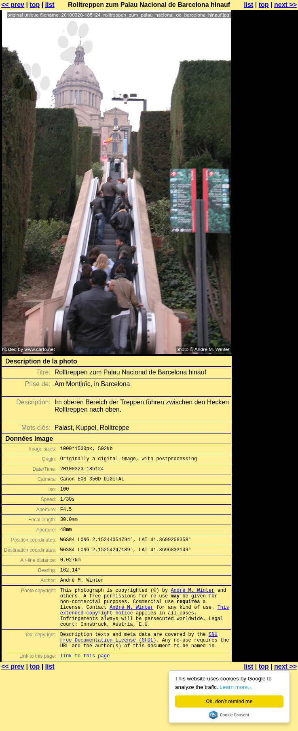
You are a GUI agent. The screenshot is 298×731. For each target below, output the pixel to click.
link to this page (85, 685)
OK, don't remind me (229, 701)
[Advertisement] (265, 104)
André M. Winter (192, 608)
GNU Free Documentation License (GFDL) (139, 664)
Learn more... (236, 687)
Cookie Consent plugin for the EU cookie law (229, 714)
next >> (285, 4)
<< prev (12, 4)
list (50, 4)
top (35, 4)
